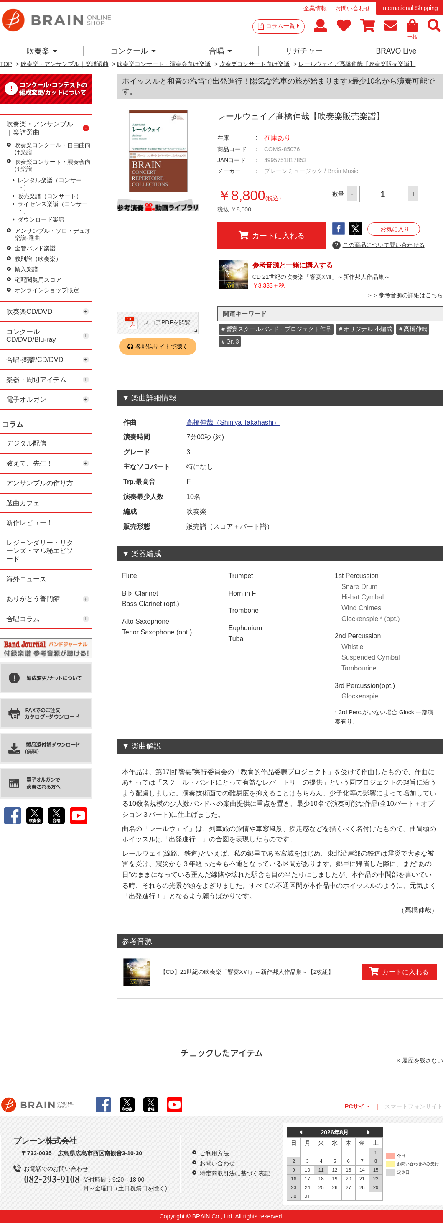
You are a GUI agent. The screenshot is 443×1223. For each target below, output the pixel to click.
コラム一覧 (282, 26)
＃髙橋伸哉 (412, 329)
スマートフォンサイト (413, 1106)
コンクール (133, 51)
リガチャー (304, 51)
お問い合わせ (352, 8)
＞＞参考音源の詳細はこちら (405, 295)
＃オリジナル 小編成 (365, 329)
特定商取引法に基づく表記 (235, 1173)
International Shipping (409, 8)
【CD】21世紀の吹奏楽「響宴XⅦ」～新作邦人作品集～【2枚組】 (247, 971)
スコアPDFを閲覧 (167, 322)
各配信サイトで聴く (161, 346)
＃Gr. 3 (229, 341)
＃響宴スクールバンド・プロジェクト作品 (275, 329)
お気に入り (395, 229)
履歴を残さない (422, 1060)
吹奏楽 (42, 51)
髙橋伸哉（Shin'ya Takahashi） (233, 422)
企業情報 (315, 8)
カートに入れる (272, 235)
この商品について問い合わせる (378, 245)
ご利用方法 (214, 1153)
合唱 (220, 51)
